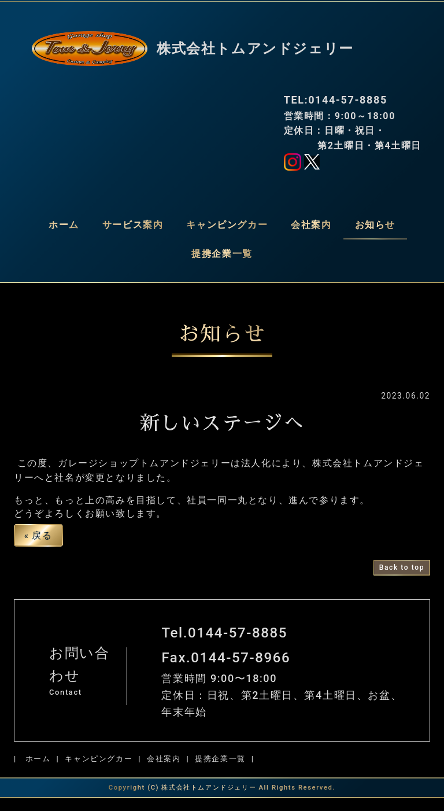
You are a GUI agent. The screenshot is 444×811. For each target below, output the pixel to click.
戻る (38, 547)
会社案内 (311, 224)
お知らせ (375, 224)
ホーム (64, 224)
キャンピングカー (227, 224)
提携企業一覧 (222, 253)
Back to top (401, 580)
